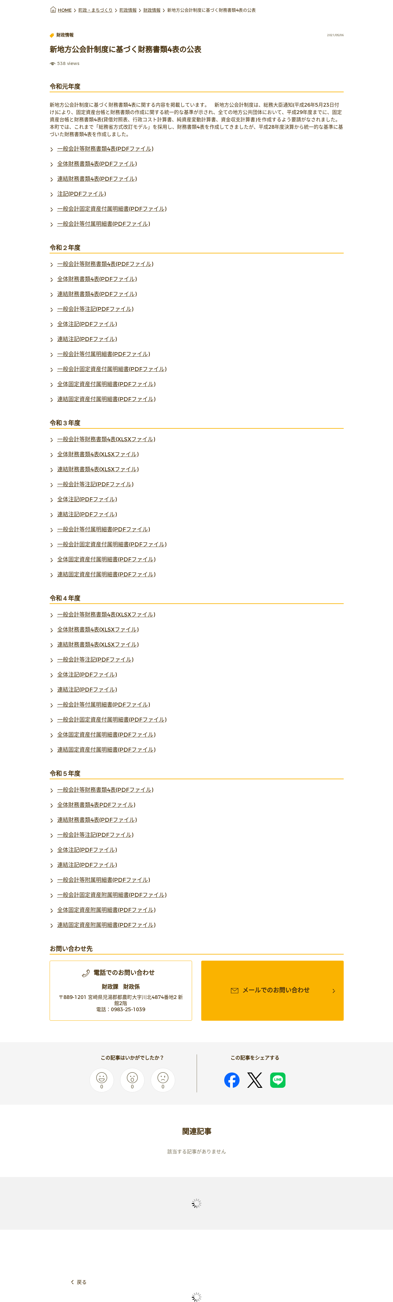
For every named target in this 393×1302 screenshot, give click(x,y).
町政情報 (128, 10)
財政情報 (152, 10)
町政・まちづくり (95, 10)
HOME (65, 10)
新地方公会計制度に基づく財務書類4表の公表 (211, 10)
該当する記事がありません (196, 1151)
